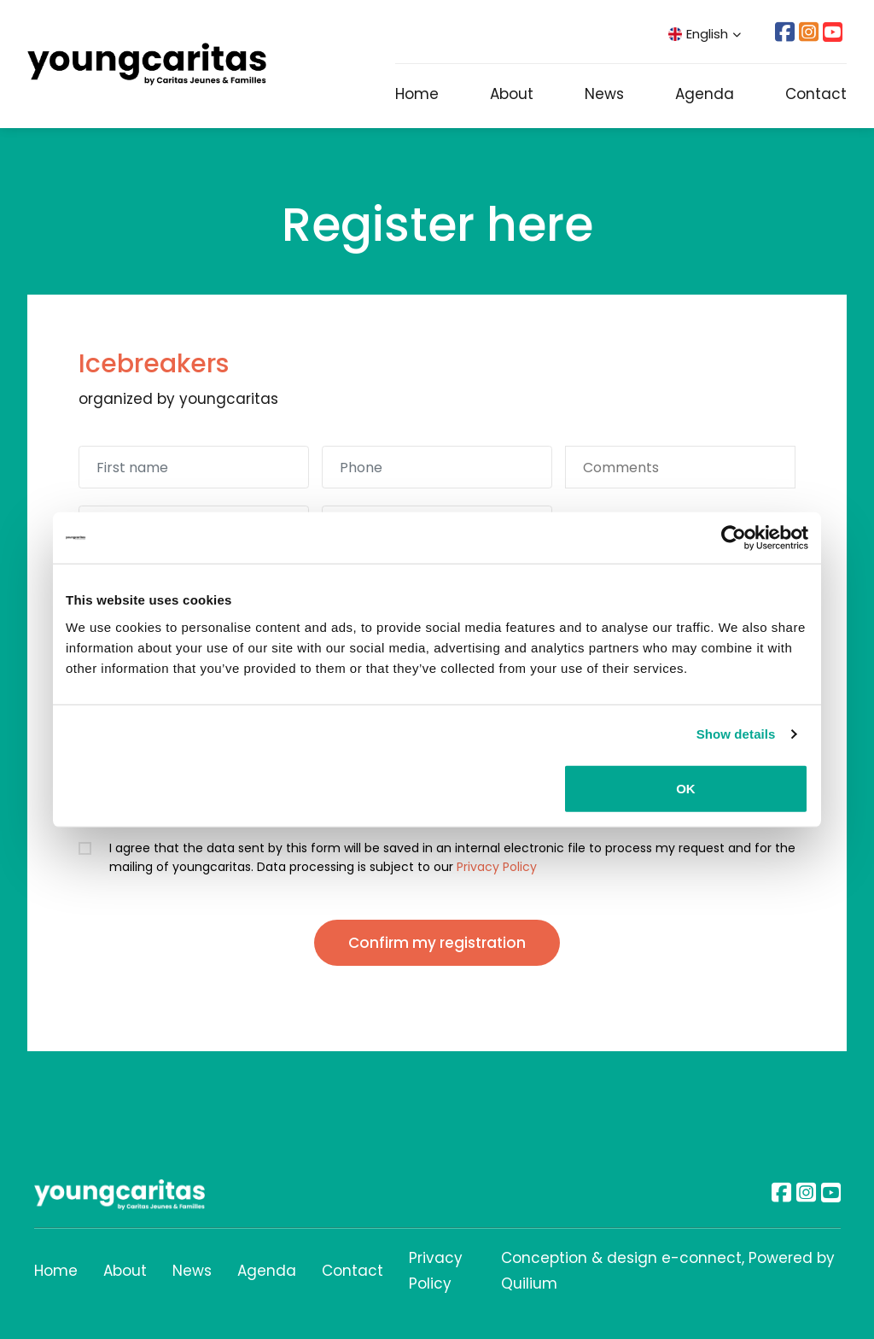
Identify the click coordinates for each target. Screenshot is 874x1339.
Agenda (704, 94)
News (604, 94)
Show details (736, 734)
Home (417, 94)
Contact (816, 94)
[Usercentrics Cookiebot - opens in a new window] (733, 538)
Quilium (529, 1283)
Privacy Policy (497, 866)
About (511, 94)
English (704, 34)
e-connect (701, 1258)
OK (686, 788)
